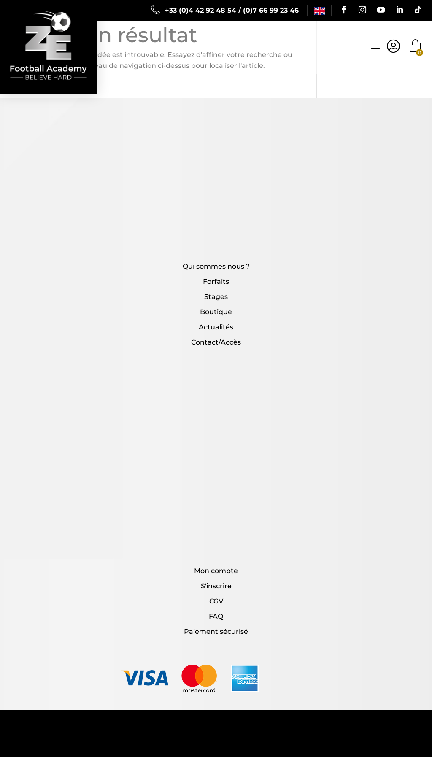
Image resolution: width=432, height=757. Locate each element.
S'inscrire (216, 586)
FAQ (216, 616)
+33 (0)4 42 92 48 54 (200, 10)
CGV (216, 601)
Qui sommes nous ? (216, 266)
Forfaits (216, 281)
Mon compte (216, 571)
